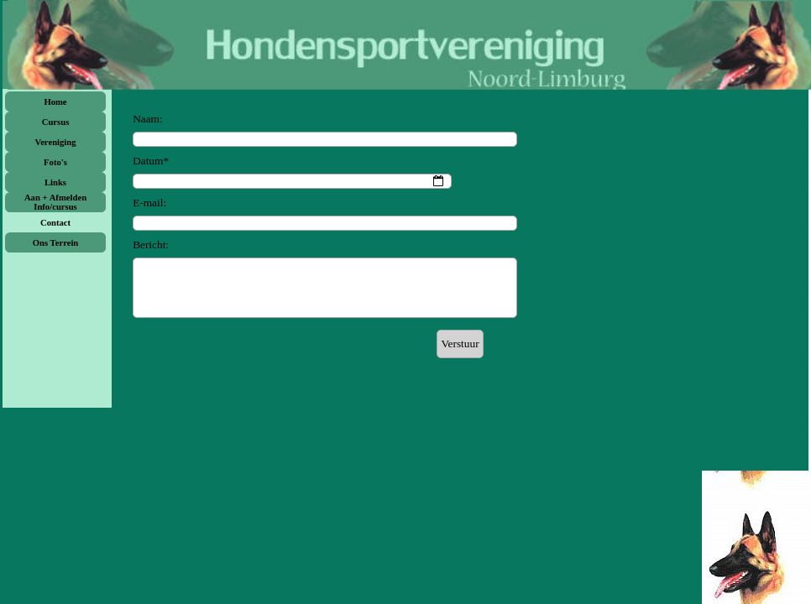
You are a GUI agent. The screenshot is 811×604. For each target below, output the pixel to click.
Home (55, 102)
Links (55, 182)
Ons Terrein (56, 242)
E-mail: (149, 202)
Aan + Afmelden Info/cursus (55, 202)
